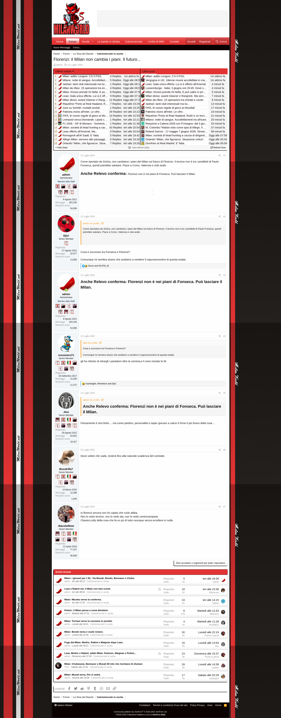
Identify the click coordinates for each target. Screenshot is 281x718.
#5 (224, 393)
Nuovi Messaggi (62, 47)
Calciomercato (133, 41)
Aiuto (210, 705)
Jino (66, 411)
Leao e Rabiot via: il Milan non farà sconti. (87, 588)
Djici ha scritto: (90, 343)
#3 (224, 275)
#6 (224, 450)
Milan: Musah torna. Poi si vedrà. (82, 674)
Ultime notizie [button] (63, 71)
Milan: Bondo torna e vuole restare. (83, 631)
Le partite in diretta (108, 41)
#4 (224, 336)
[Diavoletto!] (57, 186)
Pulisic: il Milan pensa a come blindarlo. (86, 610)
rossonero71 (66, 355)
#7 (224, 506)
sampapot (214, 678)
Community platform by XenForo (140, 712)
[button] (92, 41)
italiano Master (63, 705)
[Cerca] (221, 41)
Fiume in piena (212, 635)
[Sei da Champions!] (69, 186)
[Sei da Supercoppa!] (60, 192)
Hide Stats (61, 147)
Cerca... (77, 47)
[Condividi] (219, 156)
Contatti (174, 41)
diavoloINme (66, 525)
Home (59, 41)
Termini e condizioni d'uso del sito (170, 705)
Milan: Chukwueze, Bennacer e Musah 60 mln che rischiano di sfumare (103, 664)
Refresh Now (218, 147)
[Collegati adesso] (66, 171)
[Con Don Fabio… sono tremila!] (75, 186)
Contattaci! (144, 705)
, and (100, 383)
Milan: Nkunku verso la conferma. (82, 599)
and (98, 266)
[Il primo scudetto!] (69, 363)
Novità (86, 41)
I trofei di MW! (156, 41)
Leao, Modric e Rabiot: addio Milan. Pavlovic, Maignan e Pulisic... (100, 653)
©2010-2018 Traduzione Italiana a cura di (140, 715)
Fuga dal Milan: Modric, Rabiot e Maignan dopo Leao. (93, 642)
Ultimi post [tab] (148, 71)
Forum (73, 41)
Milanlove (214, 614)
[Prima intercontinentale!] (72, 192)
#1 (224, 155)
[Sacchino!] (66, 192)
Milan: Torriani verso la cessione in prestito (88, 621)
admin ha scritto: (91, 223)
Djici (66, 235)
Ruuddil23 (214, 624)
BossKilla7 (66, 468)
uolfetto (215, 667)
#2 (224, 216)
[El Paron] (63, 186)
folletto (216, 603)
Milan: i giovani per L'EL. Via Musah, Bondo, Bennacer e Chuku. (99, 578)
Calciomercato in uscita (98, 581)
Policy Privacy (197, 705)
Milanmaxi (214, 592)
